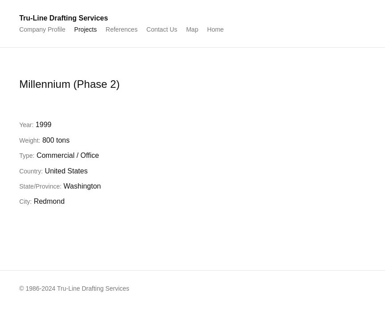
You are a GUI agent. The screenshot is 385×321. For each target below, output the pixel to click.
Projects (85, 29)
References (122, 29)
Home (215, 29)
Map (192, 29)
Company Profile (42, 29)
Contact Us (162, 29)
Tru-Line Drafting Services (63, 18)
